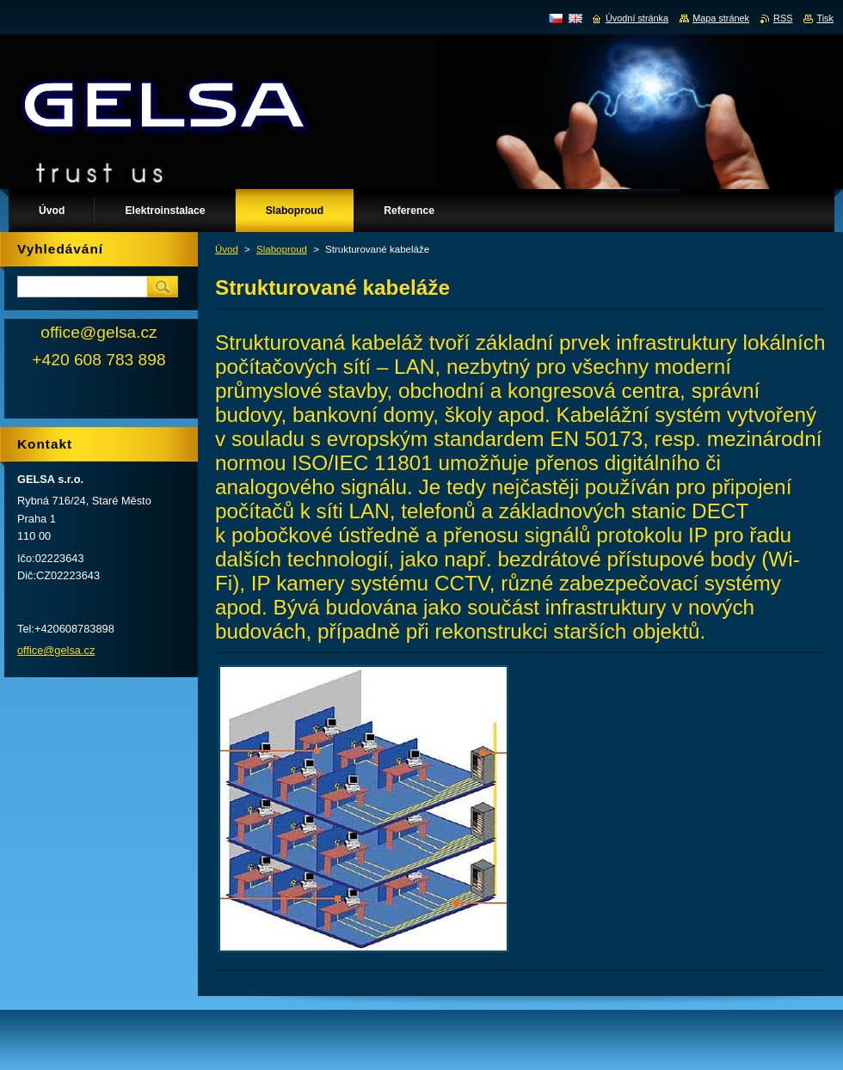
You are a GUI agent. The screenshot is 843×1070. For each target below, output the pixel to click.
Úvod (226, 249)
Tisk (825, 18)
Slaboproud (281, 249)
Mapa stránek (720, 18)
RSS (782, 18)
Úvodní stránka (637, 18)
